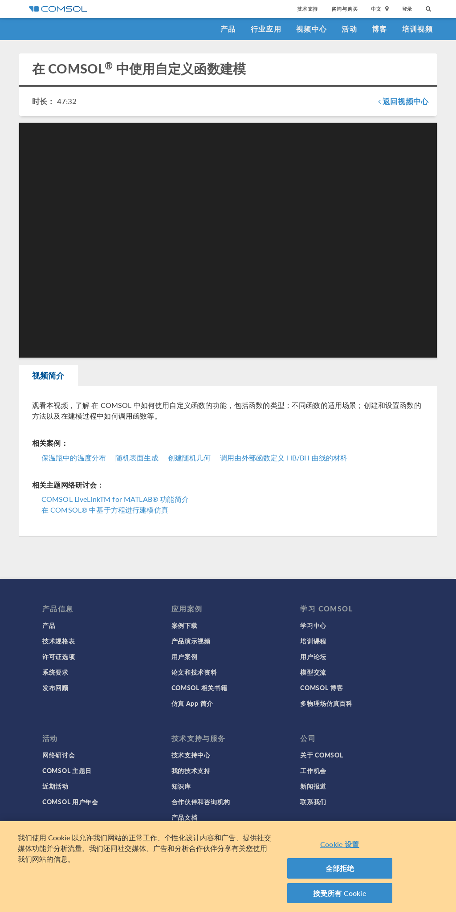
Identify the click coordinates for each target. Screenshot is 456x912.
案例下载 (184, 625)
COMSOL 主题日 (67, 770)
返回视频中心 (403, 101)
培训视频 (417, 29)
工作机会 (313, 770)
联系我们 (313, 801)
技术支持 (307, 8)
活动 (349, 29)
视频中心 (311, 29)
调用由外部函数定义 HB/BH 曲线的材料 (283, 457)
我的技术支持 (191, 770)
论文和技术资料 (194, 672)
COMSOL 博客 (321, 687)
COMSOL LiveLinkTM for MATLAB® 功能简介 (115, 499)
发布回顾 (55, 687)
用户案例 (184, 656)
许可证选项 (58, 656)
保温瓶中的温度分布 (73, 457)
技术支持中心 (191, 754)
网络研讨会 (58, 754)
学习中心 (313, 625)
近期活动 (55, 786)
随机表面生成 (137, 457)
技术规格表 (58, 640)
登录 (407, 8)
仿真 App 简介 (192, 703)
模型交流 (313, 672)
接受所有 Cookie (339, 896)
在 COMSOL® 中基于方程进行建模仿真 (104, 510)
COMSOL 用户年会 (70, 801)
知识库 (181, 786)
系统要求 (55, 672)
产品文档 (184, 817)
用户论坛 (313, 656)
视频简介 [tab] (48, 375)
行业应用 (266, 29)
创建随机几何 (189, 457)
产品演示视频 (191, 640)
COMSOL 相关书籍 (199, 687)
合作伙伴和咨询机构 (200, 801)
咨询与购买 (344, 8)
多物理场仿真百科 (326, 703)
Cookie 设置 (339, 847)
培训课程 (313, 640)
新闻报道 (313, 786)
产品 (228, 29)
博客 (379, 29)
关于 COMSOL (321, 754)
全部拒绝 (340, 871)
